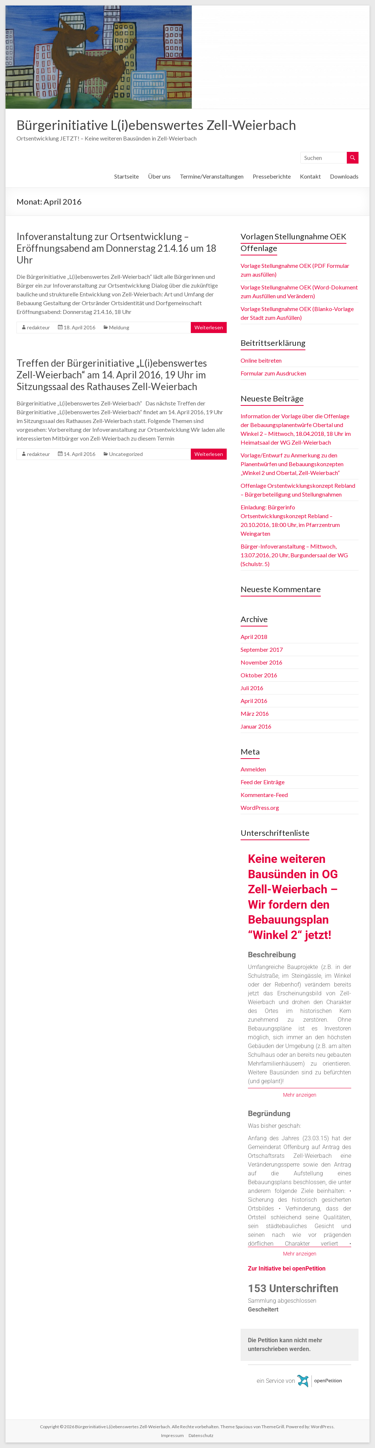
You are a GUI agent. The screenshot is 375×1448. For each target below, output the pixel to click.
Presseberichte (272, 176)
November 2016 (261, 662)
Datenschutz (201, 1435)
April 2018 (254, 636)
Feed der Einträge (263, 781)
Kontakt (310, 176)
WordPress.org (260, 807)
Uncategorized (126, 454)
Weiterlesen (208, 327)
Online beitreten (261, 360)
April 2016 (254, 700)
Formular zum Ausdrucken (273, 373)
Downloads (344, 176)
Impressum (172, 1435)
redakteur (38, 327)
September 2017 (262, 649)
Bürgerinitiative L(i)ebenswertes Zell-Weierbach (156, 125)
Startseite (126, 176)
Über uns (159, 176)
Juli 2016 (252, 687)
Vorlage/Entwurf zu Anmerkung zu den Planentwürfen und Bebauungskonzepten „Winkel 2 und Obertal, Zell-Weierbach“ (292, 464)
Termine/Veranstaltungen (212, 176)
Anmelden (253, 769)
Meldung (119, 327)
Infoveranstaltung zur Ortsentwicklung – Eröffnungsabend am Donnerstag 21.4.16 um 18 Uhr (116, 248)
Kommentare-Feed (264, 794)
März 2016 (255, 713)
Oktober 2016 (259, 674)
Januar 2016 (256, 726)
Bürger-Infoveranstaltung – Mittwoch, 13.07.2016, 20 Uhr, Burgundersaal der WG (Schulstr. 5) (294, 555)
